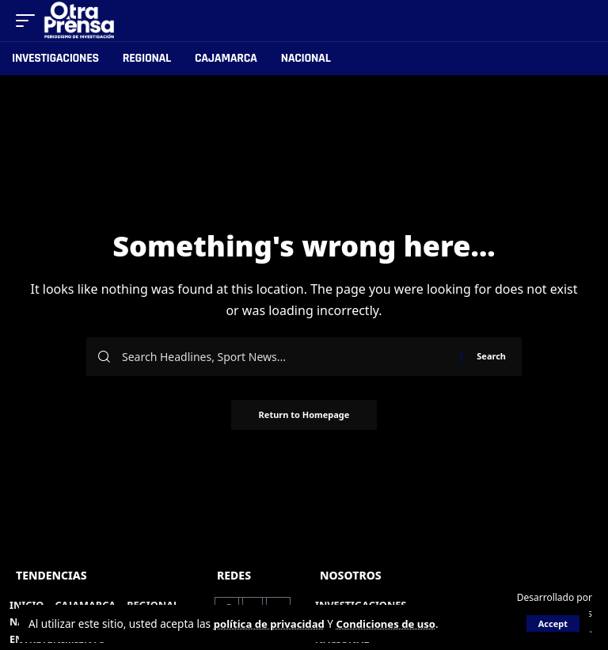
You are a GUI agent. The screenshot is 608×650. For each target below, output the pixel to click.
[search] (581, 20)
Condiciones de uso (391, 623)
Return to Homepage (304, 415)
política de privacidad (271, 623)
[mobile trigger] (29, 20)
